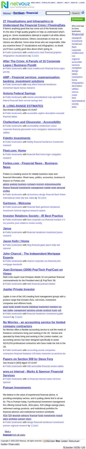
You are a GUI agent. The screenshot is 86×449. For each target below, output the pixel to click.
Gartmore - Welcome (17, 203)
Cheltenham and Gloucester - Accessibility (32, 122)
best (29, 219)
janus (59, 232)
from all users (14, 435)
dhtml (34, 84)
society (38, 223)
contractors (8, 353)
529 (10, 415)
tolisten (52, 284)
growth (18, 306)
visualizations (21, 56)
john (59, 261)
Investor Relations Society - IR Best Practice (33, 215)
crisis (41, 52)
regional (26, 210)
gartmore (45, 207)
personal (61, 187)
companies (50, 350)
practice (10, 223)
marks (49, 379)
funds (11, 306)
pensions (31, 310)
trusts (54, 310)
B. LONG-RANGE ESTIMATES (23, 106)
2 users (35, 56)
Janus (7, 228)
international (9, 198)
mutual (59, 415)
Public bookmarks (13, 52)
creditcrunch (33, 52)
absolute (16, 415)
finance (6, 187)
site (22, 198)
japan (42, 245)
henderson (51, 84)
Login (82, 3)
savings (34, 100)
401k (5, 415)
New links (35, 3)
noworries (46, 353)
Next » (8, 431)
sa (52, 353)
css (43, 219)
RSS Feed (50, 441)
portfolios (13, 419)
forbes (62, 194)
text (40, 100)
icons (34, 129)
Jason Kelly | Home (16, 241)
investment (8, 88)
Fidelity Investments (17, 138)
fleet (38, 154)
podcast (44, 284)
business (22, 184)
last (58, 245)
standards (17, 264)
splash (42, 210)
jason (48, 245)
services (58, 353)
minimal (17, 210)
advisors (25, 415)
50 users (42, 198)
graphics (57, 52)
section (53, 366)
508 (29, 366)
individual (33, 306)
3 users (18, 317)
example (60, 113)
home (43, 154)
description (50, 113)
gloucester (26, 129)
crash (29, 68)
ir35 (34, 353)
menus (23, 88)
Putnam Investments (17, 387)
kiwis (38, 353)
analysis (13, 184)
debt (29, 284)
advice (6, 184)
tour (27, 198)
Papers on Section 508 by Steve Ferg (28, 359)
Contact (64, 441)
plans (5, 419)
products (47, 310)
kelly (54, 245)
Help (67, 3)
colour (54, 126)
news (53, 187)
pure (17, 223)
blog (29, 245)
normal (27, 100)
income (25, 306)
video (31, 198)
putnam (21, 419)
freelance (27, 353)
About (60, 3)
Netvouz (7, 13)
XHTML (77, 447)
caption (41, 113)
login (48, 154)
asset (5, 306)
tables (14, 116)
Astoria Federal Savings (19, 93)
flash (21, 100)
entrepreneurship (53, 184)
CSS (83, 447)
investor (57, 219)
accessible (32, 113)
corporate (7, 129)
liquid (16, 88)
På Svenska (67, 447)
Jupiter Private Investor (19, 289)
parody (6, 72)
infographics (9, 56)
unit (59, 310)
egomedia (57, 97)
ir (62, 219)
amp (29, 84)
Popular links (48, 3)
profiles (6, 191)
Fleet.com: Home (14, 150)
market (47, 187)
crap (50, 97)
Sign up (74, 3)
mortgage (7, 264)
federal (6, 100)
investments (24, 187)
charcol (30, 261)
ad (28, 194)
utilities (6, 132)
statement (52, 129)
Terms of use (74, 441)
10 (28, 379)
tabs (59, 129)
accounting (32, 350)
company (31, 184)
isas (5, 310)
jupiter (10, 310)
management (37, 187)
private (39, 310)
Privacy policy (14, 444)
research (31, 88)
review (32, 223)
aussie (41, 350)
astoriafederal (40, 97)
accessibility (33, 126)
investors (54, 306)
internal (42, 379)
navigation (42, 129)
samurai (7, 248)
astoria (30, 97)
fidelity (30, 142)
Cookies (4, 444)
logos (62, 68)
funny (56, 68)
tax (64, 353)
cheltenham (44, 126)
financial (49, 52)
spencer (7, 382)
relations (24, 223)
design (42, 194)
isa (60, 306)
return (28, 419)
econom (40, 184)
